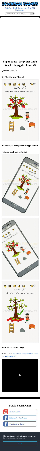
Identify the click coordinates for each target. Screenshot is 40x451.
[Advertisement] (20, 38)
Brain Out (8, 8)
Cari (32, 13)
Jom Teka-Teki (30, 8)
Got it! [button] (20, 443)
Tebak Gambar (18, 8)
